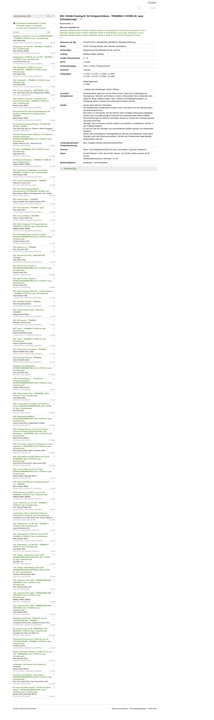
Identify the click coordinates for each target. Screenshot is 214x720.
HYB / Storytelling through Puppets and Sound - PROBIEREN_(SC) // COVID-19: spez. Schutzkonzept (31, 459)
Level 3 (141, 33)
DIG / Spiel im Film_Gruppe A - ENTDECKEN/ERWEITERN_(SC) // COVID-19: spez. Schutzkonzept (32, 268)
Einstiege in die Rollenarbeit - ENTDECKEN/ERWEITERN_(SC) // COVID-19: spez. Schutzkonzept (32, 368)
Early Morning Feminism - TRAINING (27, 358)
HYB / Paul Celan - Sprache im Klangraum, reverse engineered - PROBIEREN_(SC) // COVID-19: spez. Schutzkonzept (32, 446)
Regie (108, 35)
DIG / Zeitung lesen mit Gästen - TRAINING (30, 349)
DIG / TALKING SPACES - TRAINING (27, 301)
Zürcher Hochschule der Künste (24, 708)
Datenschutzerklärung (120, 708)
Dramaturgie (111, 30)
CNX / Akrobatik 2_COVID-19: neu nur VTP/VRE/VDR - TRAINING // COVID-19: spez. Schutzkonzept (30, 69)
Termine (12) (70, 168)
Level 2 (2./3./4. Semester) (28, 28)
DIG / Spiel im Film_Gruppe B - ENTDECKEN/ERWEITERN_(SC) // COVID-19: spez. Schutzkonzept (32, 281)
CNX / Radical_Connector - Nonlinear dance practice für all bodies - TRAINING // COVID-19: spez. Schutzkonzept (31, 101)
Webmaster (152, 708)
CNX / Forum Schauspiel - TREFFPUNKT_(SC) (31, 90)
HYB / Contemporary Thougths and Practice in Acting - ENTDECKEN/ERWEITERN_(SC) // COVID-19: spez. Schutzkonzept (32, 406)
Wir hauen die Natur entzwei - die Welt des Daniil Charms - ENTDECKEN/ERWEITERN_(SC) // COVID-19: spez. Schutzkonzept (32, 690)
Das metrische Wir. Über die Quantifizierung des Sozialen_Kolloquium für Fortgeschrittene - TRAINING (31, 114)
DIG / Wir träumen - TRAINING (25, 320)
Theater (43, 23)
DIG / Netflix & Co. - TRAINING (25, 247)
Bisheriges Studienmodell (28, 23)
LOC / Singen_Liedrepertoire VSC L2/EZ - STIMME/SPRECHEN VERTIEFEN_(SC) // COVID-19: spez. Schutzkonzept (31, 557)
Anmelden (152, 3)
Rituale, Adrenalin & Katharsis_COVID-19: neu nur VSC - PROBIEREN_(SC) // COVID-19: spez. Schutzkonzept (32, 654)
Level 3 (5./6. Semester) (127, 33)
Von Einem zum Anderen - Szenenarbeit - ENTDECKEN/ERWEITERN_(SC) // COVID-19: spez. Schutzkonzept (32, 677)
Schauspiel (37, 26)
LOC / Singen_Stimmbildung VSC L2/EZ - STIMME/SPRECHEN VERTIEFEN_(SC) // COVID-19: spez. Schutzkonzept (31, 570)
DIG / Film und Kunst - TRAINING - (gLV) (28, 207)
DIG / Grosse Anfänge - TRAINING (26, 216)
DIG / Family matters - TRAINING (25, 199)
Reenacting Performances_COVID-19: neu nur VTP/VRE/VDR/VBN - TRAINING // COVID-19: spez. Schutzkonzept (32, 641)
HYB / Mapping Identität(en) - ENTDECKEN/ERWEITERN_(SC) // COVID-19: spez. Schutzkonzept (32, 418)
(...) (61, 37)
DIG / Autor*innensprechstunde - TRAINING (30, 180)
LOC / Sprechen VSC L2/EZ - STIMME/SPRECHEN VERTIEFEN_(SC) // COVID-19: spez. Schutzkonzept (32, 582)
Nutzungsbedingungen (138, 708)
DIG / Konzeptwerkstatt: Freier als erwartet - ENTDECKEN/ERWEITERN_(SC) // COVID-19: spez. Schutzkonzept (32, 237)
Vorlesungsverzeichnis (34, 8)
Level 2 (42, 28)
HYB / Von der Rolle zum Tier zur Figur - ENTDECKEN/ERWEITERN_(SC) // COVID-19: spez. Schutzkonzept (32, 471)
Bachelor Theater (24, 26)
